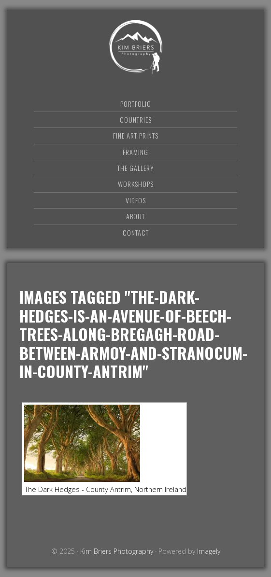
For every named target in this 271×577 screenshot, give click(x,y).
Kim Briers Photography (135, 47)
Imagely (208, 551)
